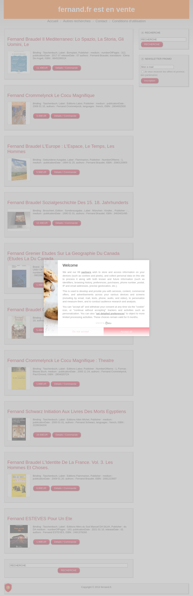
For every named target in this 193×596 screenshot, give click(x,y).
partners (86, 272)
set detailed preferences (110, 313)
